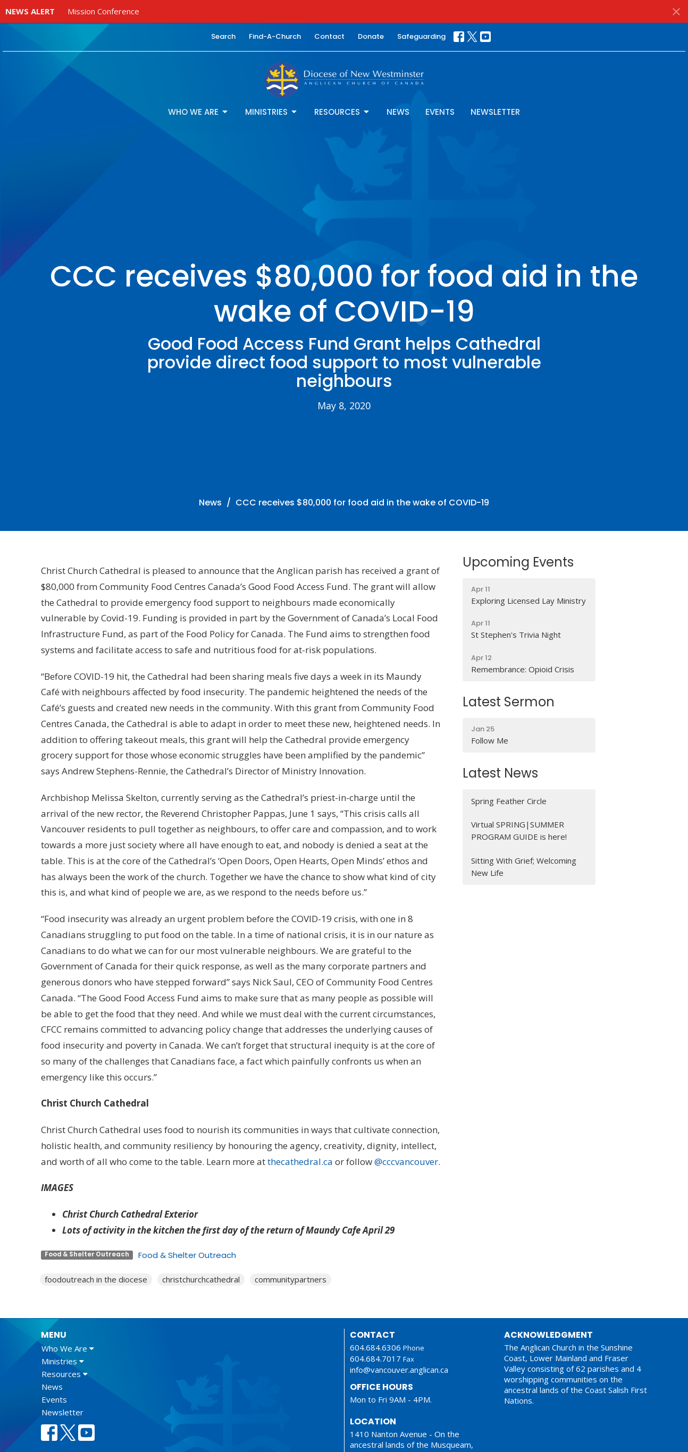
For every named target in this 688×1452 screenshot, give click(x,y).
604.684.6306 (375, 1347)
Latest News (500, 773)
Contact (329, 36)
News (398, 111)
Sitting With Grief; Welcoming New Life (523, 866)
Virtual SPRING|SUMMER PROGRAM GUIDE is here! (519, 830)
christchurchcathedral (201, 1279)
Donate (371, 36)
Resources (342, 111)
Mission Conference (103, 11)
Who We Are (198, 111)
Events (440, 111)
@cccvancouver (406, 1161)
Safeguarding (421, 36)
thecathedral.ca (299, 1161)
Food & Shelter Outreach (187, 1255)
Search (223, 36)
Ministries (271, 111)
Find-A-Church (275, 36)
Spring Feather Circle (509, 801)
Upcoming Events (518, 562)
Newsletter (495, 111)
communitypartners (290, 1279)
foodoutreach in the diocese (96, 1279)
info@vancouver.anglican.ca (399, 1369)
